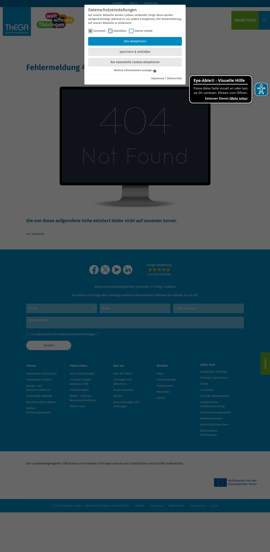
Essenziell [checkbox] (99, 30)
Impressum (157, 78)
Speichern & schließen (135, 52)
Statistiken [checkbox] (119, 30)
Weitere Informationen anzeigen (135, 70)
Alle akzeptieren (135, 41)
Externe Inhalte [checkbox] (143, 30)
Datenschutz (174, 78)
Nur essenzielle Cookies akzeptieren (135, 62)
